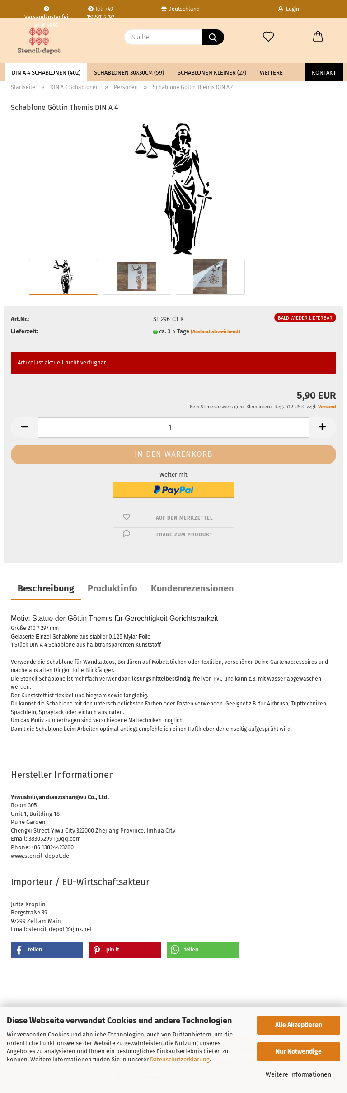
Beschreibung (46, 588)
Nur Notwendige (299, 1051)
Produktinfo (112, 588)
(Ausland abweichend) (215, 332)
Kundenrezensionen (192, 588)
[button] (318, 37)
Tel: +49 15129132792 (100, 12)
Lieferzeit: (24, 331)
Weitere (271, 72)
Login (288, 9)
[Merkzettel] (268, 37)
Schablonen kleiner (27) (212, 72)
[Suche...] (213, 37)
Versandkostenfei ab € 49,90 (46, 12)
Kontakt (324, 72)
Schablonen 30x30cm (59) (129, 72)
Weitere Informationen (298, 1075)
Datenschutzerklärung (180, 1059)
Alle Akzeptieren (298, 1025)
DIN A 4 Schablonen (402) (46, 72)
